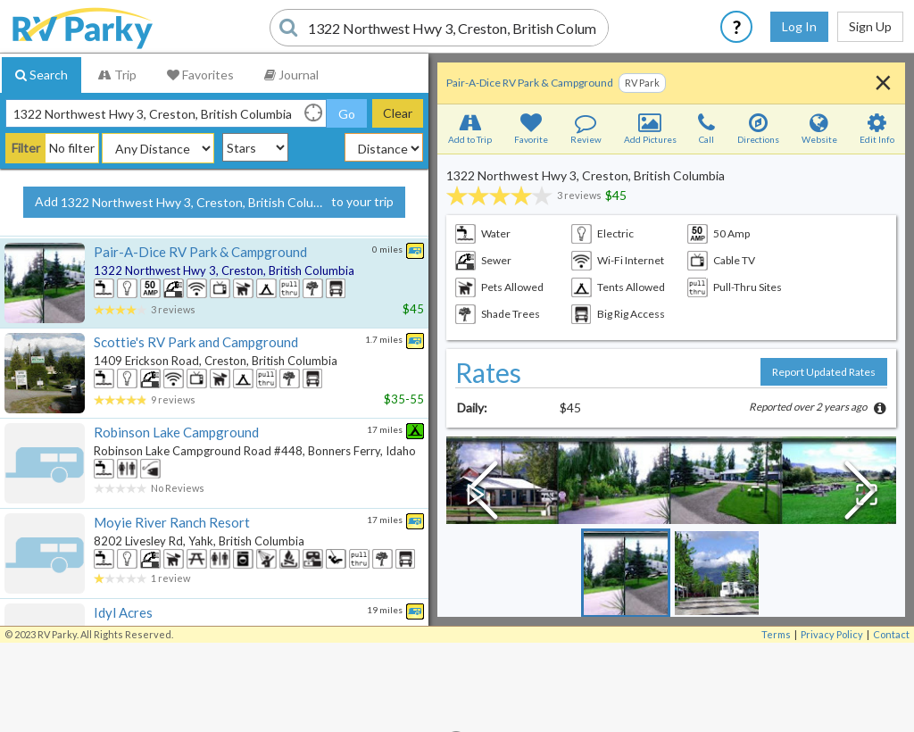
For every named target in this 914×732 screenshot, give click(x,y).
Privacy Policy (832, 634)
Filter (26, 147)
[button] (671, 480)
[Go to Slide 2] (716, 573)
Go (346, 113)
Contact (891, 634)
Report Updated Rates (824, 371)
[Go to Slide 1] (625, 573)
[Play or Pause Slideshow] (476, 493)
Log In (799, 26)
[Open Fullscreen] (865, 493)
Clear (397, 113)
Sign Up (870, 26)
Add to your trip (214, 203)
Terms (776, 634)
